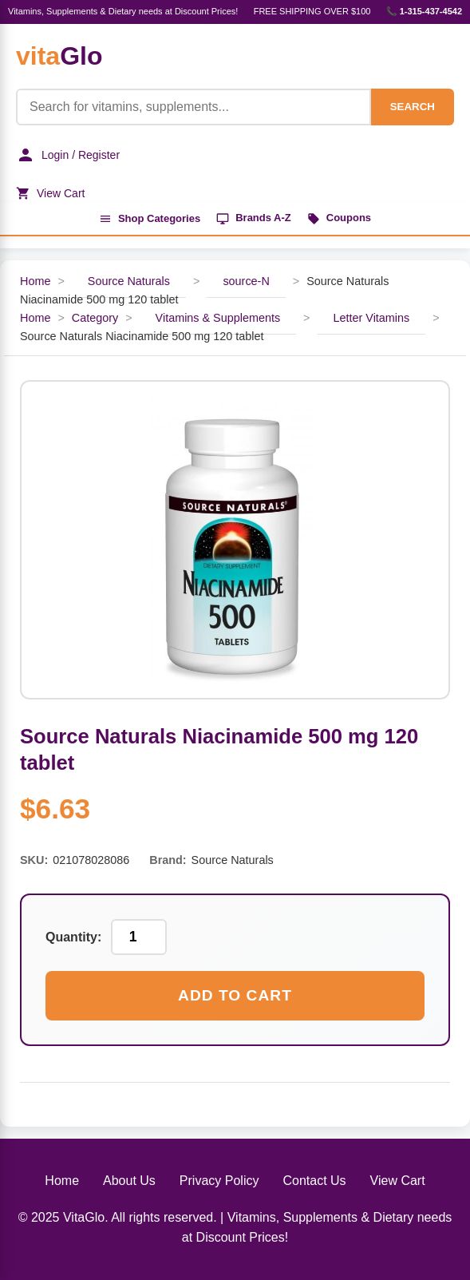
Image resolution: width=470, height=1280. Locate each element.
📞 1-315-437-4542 (424, 11)
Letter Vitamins (372, 317)
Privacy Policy (219, 1180)
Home (35, 281)
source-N (246, 281)
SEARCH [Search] (412, 107)
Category (95, 317)
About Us (129, 1180)
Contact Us (314, 1180)
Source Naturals (129, 281)
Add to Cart (235, 995)
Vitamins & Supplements (218, 317)
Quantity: (73, 937)
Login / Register (68, 154)
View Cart (50, 193)
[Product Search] (193, 107)
